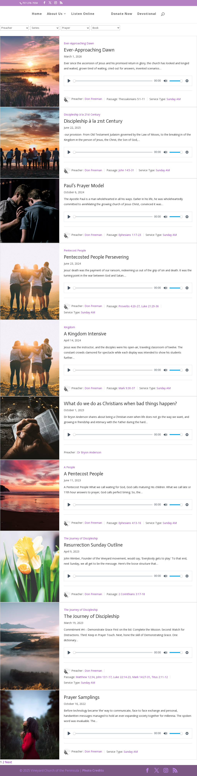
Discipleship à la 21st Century (82, 114)
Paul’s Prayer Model (84, 186)
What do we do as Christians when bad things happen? (120, 404)
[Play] (69, 81)
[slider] (113, 81)
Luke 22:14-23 (122, 677)
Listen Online (84, 16)
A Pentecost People (83, 474)
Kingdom (69, 327)
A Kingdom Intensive (85, 334)
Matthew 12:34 (85, 677)
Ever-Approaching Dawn (79, 43)
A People (69, 467)
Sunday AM (174, 99)
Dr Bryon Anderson (89, 452)
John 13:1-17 (104, 677)
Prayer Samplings (81, 697)
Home (38, 16)
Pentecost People (75, 250)
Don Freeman (93, 99)
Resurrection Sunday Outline (93, 545)
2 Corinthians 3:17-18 (132, 594)
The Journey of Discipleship (81, 538)
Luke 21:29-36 (150, 306)
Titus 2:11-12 (160, 677)
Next (8, 762)
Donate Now (120, 16)
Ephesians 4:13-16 (130, 523)
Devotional (145, 16)
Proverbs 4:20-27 (129, 306)
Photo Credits (93, 770)
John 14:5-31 (126, 170)
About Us (56, 16)
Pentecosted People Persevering (96, 257)
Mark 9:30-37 (127, 388)
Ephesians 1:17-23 (130, 234)
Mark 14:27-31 (141, 677)
